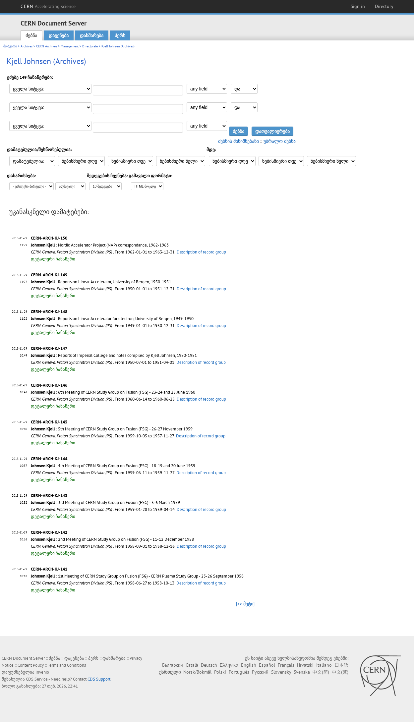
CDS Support (99, 679)
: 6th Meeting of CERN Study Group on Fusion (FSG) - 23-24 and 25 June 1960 (113, 392)
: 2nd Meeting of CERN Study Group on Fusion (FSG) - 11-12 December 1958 (112, 539)
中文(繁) (340, 672)
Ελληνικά (229, 665)
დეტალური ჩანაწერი (53, 259)
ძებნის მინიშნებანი (238, 141)
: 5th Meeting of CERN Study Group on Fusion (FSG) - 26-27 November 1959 (112, 429)
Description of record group (201, 252)
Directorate (90, 46)
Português (239, 672)
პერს (120, 35)
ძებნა (31, 35)
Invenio (42, 672)
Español (267, 665)
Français (286, 665)
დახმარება (91, 35)
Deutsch (209, 665)
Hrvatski (305, 665)
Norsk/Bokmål (197, 672)
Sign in (358, 6)
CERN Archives (46, 46)
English (248, 665)
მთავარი (10, 46)
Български (172, 665)
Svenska (302, 672)
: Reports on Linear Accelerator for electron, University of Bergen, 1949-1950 (112, 318)
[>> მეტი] (245, 604)
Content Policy (31, 665)
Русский (260, 672)
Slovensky (281, 672)
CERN (48, 6)
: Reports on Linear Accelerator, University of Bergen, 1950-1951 (101, 282)
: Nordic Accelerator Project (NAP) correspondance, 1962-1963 (100, 245)
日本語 (341, 665)
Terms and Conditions (67, 665)
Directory (384, 6)
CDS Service (37, 679)
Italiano (324, 665)
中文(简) (321, 672)
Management (70, 46)
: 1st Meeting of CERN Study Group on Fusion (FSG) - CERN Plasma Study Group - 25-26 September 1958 (137, 576)
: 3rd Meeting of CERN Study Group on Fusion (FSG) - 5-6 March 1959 (105, 502)
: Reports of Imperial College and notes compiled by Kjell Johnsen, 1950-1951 (114, 355)
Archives (26, 46)
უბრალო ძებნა (280, 141)
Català (192, 665)
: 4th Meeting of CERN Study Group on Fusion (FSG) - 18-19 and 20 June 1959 (113, 466)
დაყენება (59, 35)
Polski (220, 672)
